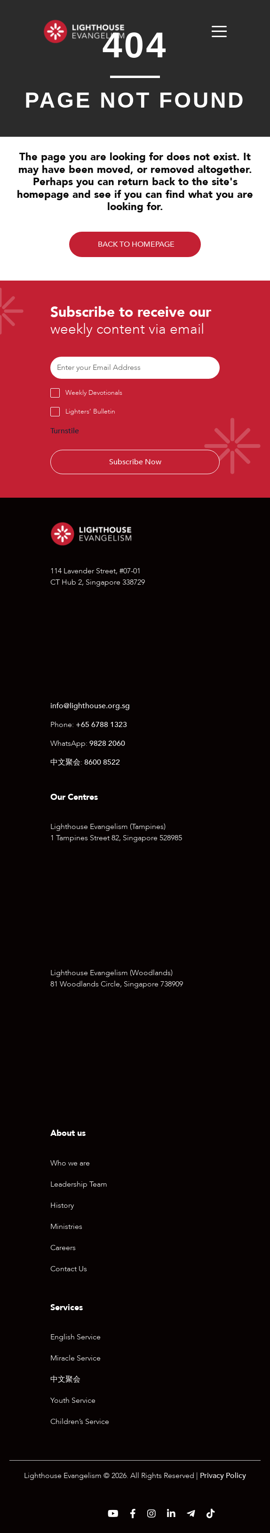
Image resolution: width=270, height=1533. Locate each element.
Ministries (66, 1226)
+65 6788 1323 (101, 725)
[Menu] (219, 31)
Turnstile (64, 431)
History (62, 1205)
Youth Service (72, 1400)
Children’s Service (79, 1421)
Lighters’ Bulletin (90, 411)
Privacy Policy (223, 1475)
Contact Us (68, 1269)
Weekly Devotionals (93, 392)
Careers (63, 1248)
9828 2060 (107, 743)
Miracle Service (75, 1358)
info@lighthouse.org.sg (90, 706)
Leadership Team (78, 1184)
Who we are (70, 1163)
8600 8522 (102, 762)
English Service (75, 1337)
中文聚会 (65, 1379)
